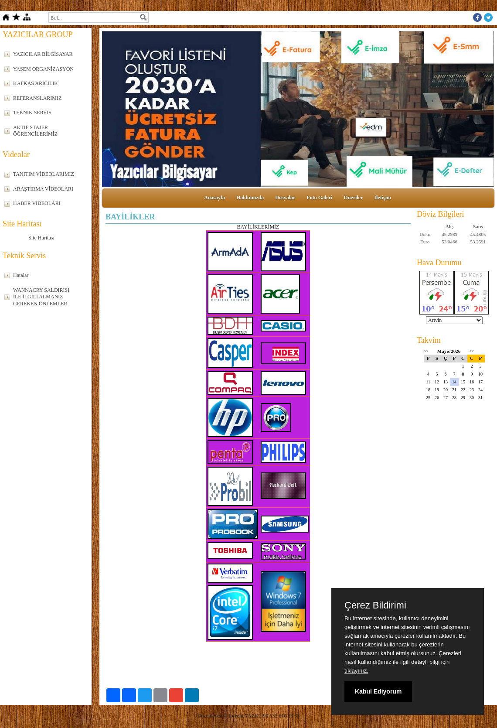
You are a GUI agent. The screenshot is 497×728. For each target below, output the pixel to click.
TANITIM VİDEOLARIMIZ (43, 174)
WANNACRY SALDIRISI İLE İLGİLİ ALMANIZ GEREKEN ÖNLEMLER (41, 297)
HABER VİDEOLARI (37, 203)
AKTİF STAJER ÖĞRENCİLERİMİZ (35, 130)
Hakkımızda (250, 198)
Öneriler (353, 198)
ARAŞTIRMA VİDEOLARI (43, 189)
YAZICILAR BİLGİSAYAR (43, 54)
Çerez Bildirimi (375, 605)
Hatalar (20, 275)
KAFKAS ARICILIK (35, 83)
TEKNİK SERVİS (32, 112)
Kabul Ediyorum (378, 691)
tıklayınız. (356, 670)
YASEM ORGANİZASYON (43, 69)
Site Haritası (41, 238)
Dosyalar (285, 198)
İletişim (382, 198)
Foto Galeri (319, 198)
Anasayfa (214, 198)
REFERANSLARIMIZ (37, 98)
